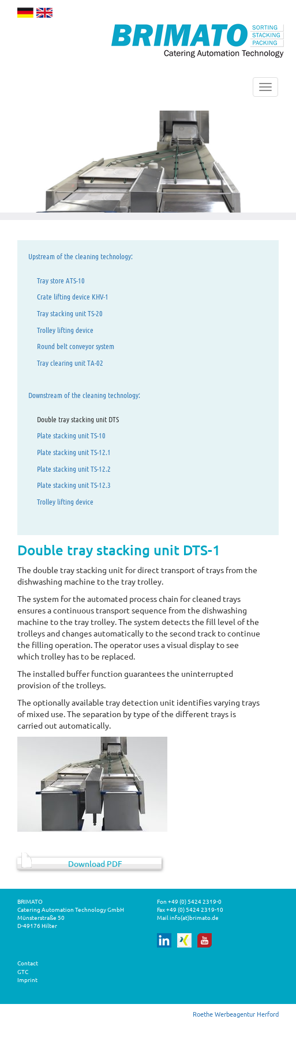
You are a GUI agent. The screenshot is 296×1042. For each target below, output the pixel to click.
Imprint (27, 979)
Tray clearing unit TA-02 (70, 362)
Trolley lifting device (65, 330)
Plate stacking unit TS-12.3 (74, 485)
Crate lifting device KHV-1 (72, 296)
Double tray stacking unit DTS (78, 419)
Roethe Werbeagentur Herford (236, 1013)
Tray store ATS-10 (61, 280)
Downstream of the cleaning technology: (84, 395)
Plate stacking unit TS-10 (71, 435)
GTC (22, 971)
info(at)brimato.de (194, 917)
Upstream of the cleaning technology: (80, 256)
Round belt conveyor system (75, 346)
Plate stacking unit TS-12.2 (74, 468)
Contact (27, 962)
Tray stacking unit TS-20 (70, 313)
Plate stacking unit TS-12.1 (74, 452)
